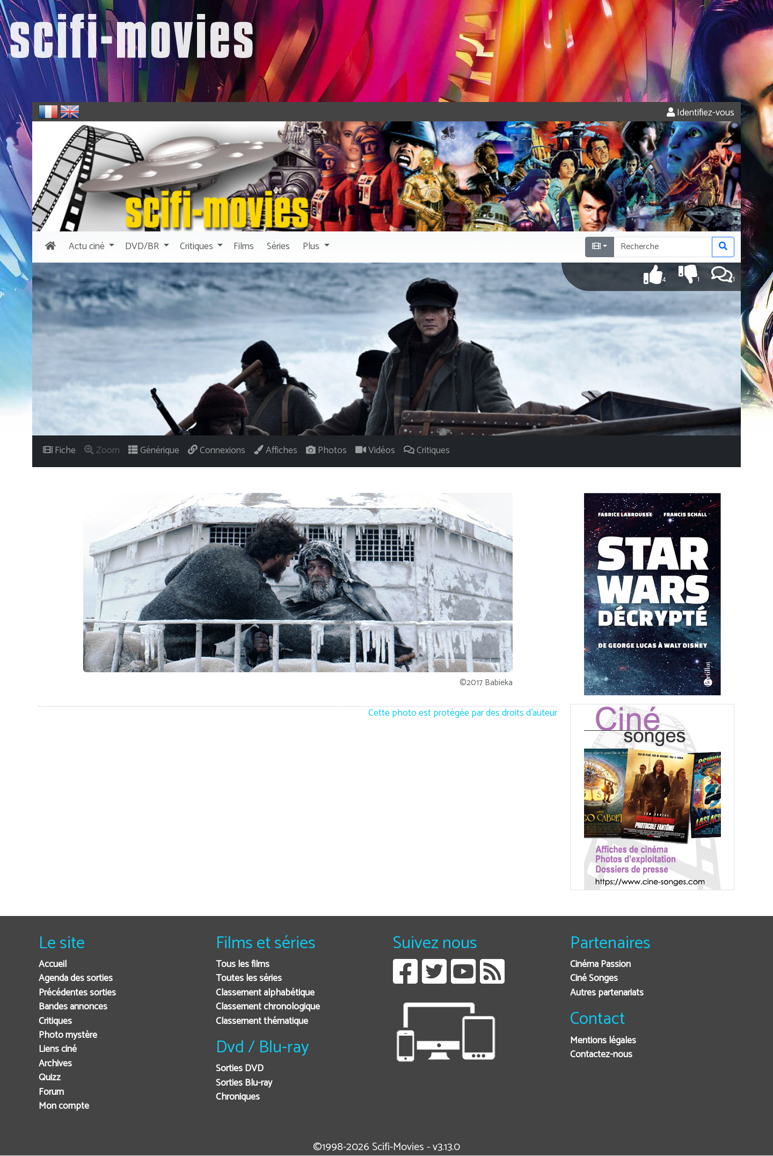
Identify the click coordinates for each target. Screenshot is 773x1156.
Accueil (53, 964)
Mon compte (64, 1106)
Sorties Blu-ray (244, 1083)
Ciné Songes (594, 978)
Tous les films (242, 964)
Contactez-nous (601, 1055)
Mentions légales (603, 1041)
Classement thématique (262, 1021)
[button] (90, 247)
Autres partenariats (607, 993)
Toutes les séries (249, 978)
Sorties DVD (240, 1069)
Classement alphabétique (265, 993)
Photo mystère (68, 1035)
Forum (51, 1092)
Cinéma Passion (600, 964)
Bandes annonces (73, 1007)
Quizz (50, 1078)
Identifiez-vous (700, 113)
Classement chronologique (268, 1007)
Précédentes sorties (77, 993)
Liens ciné (58, 1049)
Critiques (55, 1021)
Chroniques (238, 1097)
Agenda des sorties (76, 978)
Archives (55, 1064)
